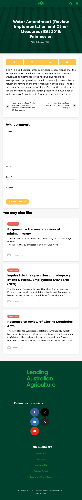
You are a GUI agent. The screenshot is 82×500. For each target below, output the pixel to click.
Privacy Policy (41, 471)
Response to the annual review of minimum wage (33, 231)
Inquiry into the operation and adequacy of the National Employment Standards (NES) (39, 280)
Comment (10, 131)
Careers (41, 459)
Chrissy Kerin (15, 255)
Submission (13, 224)
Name (9, 166)
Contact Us (41, 465)
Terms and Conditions (41, 477)
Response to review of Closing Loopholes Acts (40, 324)
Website (9, 188)
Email (9, 177)
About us (41, 453)
